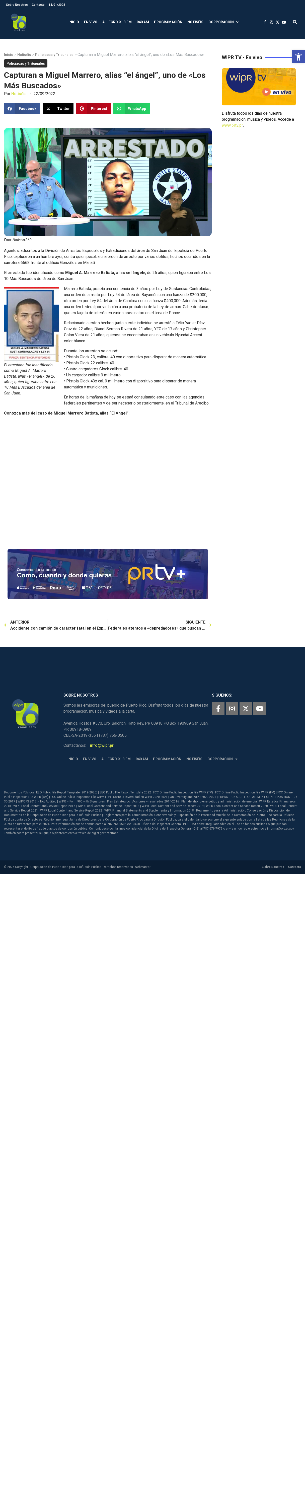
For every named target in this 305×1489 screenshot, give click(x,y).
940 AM (143, 22)
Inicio (73, 22)
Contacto (38, 5)
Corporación (223, 22)
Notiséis (195, 22)
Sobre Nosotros (17, 5)
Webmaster (142, 867)
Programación (168, 22)
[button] (298, 56)
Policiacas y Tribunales (54, 55)
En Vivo (90, 22)
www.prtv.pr (232, 125)
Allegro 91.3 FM (117, 22)
